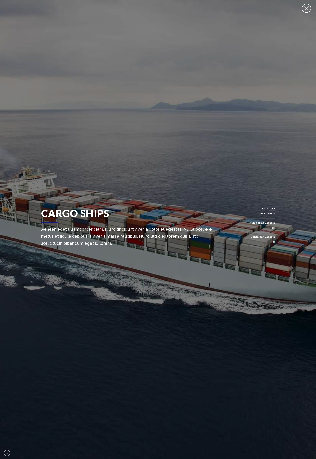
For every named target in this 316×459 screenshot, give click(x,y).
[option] (158, 229)
